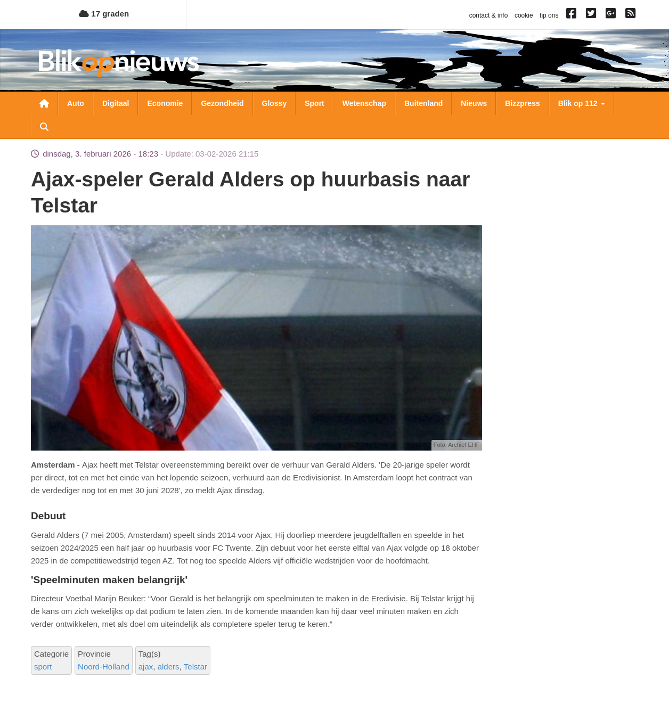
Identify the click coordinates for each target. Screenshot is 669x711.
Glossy (274, 103)
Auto (75, 103)
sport (43, 666)
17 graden (104, 13)
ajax (145, 666)
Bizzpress (522, 103)
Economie (165, 103)
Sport (314, 103)
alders (169, 666)
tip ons (549, 15)
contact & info (488, 15)
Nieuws (474, 103)
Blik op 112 (581, 103)
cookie (524, 15)
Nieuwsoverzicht (44, 103)
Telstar (195, 666)
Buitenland (423, 103)
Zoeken (44, 126)
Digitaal (115, 103)
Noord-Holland (103, 666)
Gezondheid (222, 103)
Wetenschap (364, 103)
